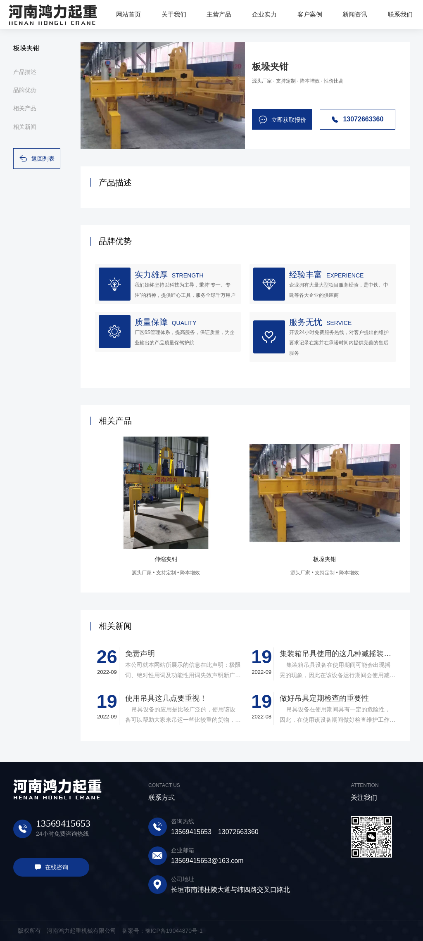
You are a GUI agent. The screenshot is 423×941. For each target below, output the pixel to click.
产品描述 (24, 72)
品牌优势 (24, 90)
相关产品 (24, 108)
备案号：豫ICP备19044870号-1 (162, 930)
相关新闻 (24, 126)
